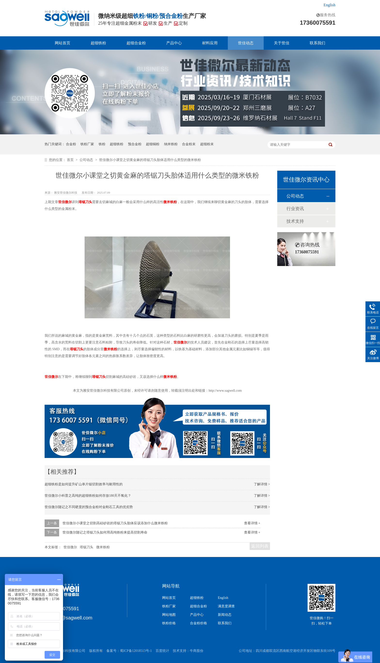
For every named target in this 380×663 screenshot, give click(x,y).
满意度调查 (226, 606)
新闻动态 (224, 615)
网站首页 (62, 43)
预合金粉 (135, 144)
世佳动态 (245, 43)
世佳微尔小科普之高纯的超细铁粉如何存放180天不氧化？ (88, 495)
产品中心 (174, 43)
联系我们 (317, 43)
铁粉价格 (169, 623)
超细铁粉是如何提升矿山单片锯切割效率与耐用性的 (84, 484)
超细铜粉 (152, 144)
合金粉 (71, 144)
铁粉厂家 (87, 144)
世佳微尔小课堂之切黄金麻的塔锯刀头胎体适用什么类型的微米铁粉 (150, 160)
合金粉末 (189, 144)
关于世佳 (281, 43)
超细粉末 (207, 144)
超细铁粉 (98, 43)
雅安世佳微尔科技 (66, 192)
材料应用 (210, 43)
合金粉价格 (198, 623)
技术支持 (295, 221)
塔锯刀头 (86, 547)
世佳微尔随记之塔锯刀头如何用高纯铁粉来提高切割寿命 (105, 532)
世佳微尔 (70, 547)
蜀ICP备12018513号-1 (136, 651)
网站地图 (169, 615)
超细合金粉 (136, 43)
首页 (71, 160)
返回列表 (260, 546)
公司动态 (86, 160)
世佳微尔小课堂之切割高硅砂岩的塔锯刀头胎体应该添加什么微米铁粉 (115, 523)
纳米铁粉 (171, 144)
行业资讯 (295, 208)
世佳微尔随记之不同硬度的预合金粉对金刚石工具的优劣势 (89, 507)
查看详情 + (252, 523)
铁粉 (102, 144)
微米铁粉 (103, 547)
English (329, 5)
